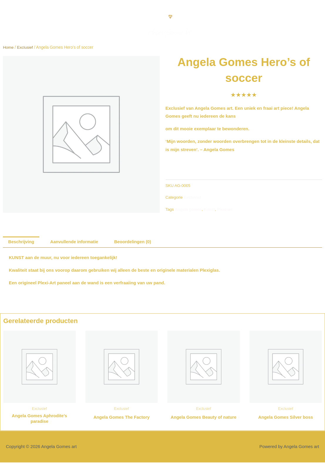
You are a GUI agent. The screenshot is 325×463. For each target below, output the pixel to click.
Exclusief (25, 47)
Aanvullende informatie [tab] (75, 242)
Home (8, 47)
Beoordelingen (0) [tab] (134, 242)
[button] (8, 19)
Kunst (209, 209)
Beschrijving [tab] (21, 242)
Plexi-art (225, 209)
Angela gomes (188, 209)
